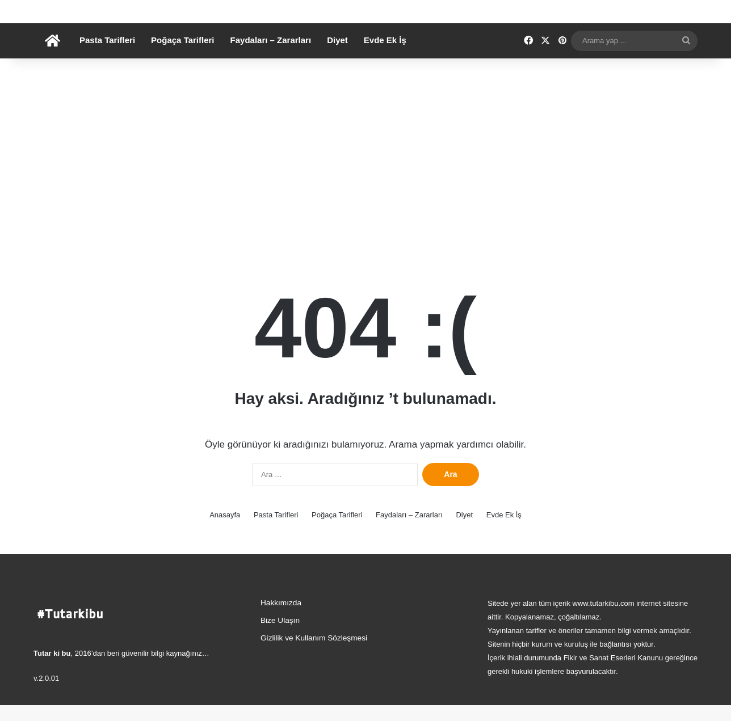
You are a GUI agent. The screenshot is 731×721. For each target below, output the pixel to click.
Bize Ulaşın (280, 636)
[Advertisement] (365, 170)
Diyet (337, 56)
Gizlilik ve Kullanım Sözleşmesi (314, 654)
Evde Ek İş (385, 56)
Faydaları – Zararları (271, 56)
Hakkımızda (281, 618)
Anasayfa (224, 530)
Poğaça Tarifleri (182, 56)
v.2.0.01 (46, 694)
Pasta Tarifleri (107, 56)
